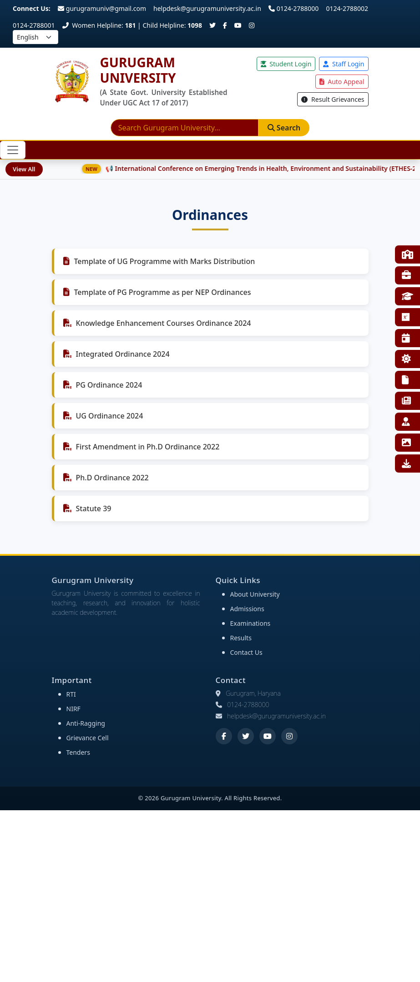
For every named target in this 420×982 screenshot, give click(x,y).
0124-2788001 (34, 25)
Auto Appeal (341, 81)
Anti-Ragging (85, 723)
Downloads (406, 463)
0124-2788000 (293, 8)
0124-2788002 (347, 8)
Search (284, 128)
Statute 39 (93, 508)
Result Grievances (332, 99)
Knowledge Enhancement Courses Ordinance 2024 (163, 323)
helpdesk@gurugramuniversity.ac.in (207, 8)
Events (406, 338)
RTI (405, 379)
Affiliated (407, 296)
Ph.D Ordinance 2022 (112, 478)
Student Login (286, 64)
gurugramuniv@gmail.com (102, 8)
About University (255, 594)
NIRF (73, 708)
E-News (406, 400)
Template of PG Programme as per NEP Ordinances (162, 292)
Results (241, 637)
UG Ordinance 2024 (109, 416)
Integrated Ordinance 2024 (123, 354)
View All (24, 169)
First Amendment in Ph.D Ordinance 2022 (148, 447)
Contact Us (246, 652)
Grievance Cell (87, 737)
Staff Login (343, 64)
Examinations (250, 623)
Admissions (247, 608)
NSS (406, 359)
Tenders (78, 752)
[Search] (184, 127)
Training (406, 275)
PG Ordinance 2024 (109, 385)
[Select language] (35, 37)
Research (406, 317)
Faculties (407, 254)
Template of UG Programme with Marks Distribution (164, 261)
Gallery (406, 442)
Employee (406, 421)
